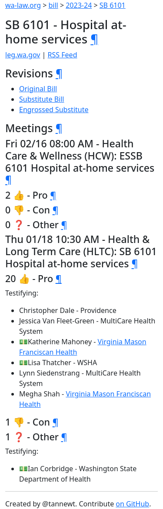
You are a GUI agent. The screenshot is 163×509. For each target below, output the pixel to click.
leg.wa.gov (22, 55)
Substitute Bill (41, 99)
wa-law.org (23, 5)
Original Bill (38, 88)
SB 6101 (113, 5)
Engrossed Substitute (54, 109)
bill (53, 5)
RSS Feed (62, 55)
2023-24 (79, 5)
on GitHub (132, 504)
